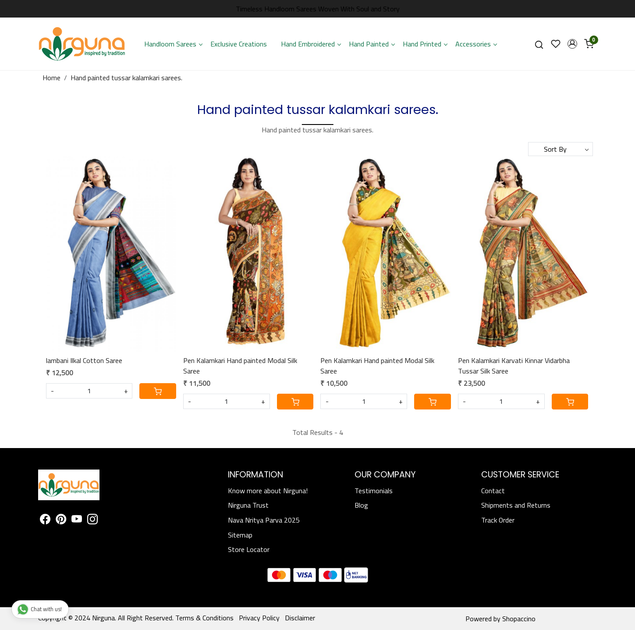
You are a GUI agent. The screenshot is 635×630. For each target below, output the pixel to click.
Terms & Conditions (204, 617)
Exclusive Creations (238, 43)
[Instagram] (92, 520)
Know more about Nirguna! (268, 490)
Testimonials (374, 490)
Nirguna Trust (248, 505)
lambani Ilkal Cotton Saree (84, 360)
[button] (572, 44)
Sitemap (240, 534)
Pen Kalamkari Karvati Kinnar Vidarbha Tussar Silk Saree (514, 365)
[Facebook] (45, 520)
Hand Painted (371, 43)
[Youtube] (77, 520)
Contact (493, 490)
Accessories (476, 43)
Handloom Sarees (173, 43)
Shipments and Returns (515, 505)
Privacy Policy (259, 617)
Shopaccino (519, 618)
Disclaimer (300, 617)
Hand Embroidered (311, 43)
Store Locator (249, 549)
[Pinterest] (61, 520)
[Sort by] (560, 149)
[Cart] (157, 391)
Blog (361, 505)
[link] (539, 44)
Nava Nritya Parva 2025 (264, 520)
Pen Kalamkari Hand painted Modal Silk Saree (240, 365)
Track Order (497, 520)
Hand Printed (425, 43)
